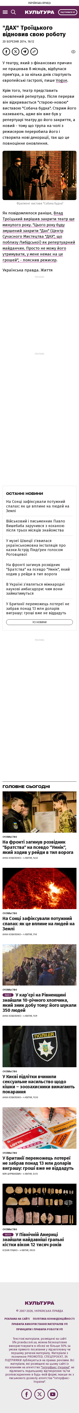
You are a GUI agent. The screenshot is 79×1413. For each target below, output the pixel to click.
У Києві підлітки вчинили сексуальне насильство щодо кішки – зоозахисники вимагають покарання (39, 1084)
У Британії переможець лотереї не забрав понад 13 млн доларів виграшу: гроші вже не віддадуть (37, 608)
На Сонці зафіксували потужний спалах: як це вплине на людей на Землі (37, 506)
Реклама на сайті (17, 1318)
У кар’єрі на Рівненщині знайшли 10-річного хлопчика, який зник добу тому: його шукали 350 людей (39, 1002)
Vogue (61, 80)
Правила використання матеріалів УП (40, 1324)
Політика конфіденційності (54, 1318)
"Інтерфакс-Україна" (55, 1367)
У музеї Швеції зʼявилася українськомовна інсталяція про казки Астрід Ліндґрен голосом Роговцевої (36, 547)
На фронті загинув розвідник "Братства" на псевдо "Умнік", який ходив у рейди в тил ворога (38, 569)
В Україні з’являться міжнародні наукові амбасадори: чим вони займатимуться (35, 589)
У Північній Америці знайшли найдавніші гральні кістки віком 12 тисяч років (33, 1239)
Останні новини (24, 493)
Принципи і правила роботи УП (39, 1329)
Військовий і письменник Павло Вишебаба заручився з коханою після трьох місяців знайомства (35, 526)
